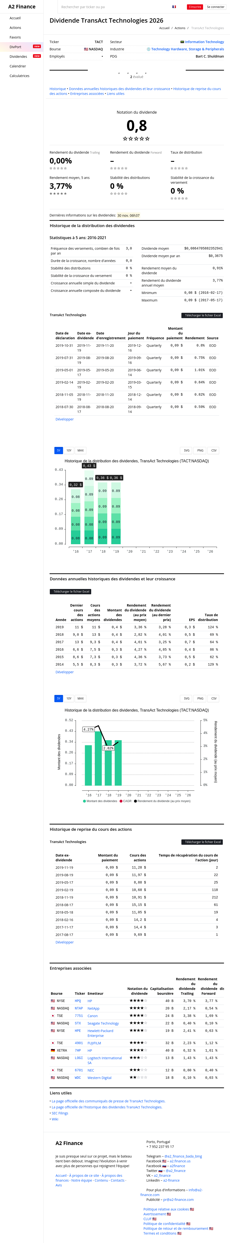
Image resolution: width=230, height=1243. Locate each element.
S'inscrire (195, 7)
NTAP (79, 1008)
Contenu (101, 1180)
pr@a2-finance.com (178, 1199)
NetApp (93, 1008)
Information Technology (204, 41)
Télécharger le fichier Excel (202, 315)
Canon (93, 1016)
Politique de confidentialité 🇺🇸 (166, 1223)
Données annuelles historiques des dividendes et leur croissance (119, 88)
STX (78, 1023)
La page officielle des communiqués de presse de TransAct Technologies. (109, 1101)
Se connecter (215, 7)
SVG (186, 450)
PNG (199, 450)
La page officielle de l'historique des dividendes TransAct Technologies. (108, 1107)
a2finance (177, 1166)
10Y (68, 450)
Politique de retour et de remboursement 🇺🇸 (178, 1228)
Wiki (56, 1119)
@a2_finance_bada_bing (183, 1156)
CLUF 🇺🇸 (149, 1219)
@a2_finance (175, 1170)
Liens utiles (115, 93)
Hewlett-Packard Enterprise (100, 1033)
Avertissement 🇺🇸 (157, 1214)
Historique (58, 88)
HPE (78, 1031)
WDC (78, 1078)
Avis (59, 1185)
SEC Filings (61, 1113)
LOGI (79, 1058)
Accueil (164, 28)
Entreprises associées (87, 93)
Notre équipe (81, 1180)
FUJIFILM (94, 1043)
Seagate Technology (103, 1023)
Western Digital (99, 1077)
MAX (80, 450)
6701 (79, 1070)
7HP (78, 1051)
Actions (180, 28)
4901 (79, 1043)
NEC (91, 1070)
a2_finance (162, 1175)
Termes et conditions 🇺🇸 (162, 1233)
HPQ (78, 1001)
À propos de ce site (84, 1175)
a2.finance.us (180, 1161)
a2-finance (171, 1180)
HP (90, 1001)
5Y (58, 450)
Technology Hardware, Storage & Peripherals (187, 49)
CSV (213, 450)
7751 (79, 1016)
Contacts (117, 1180)
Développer (65, 419)
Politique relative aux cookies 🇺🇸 (168, 1209)
